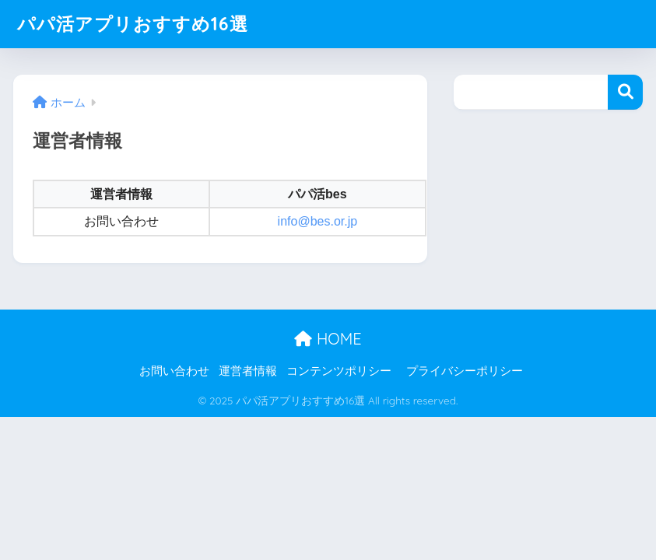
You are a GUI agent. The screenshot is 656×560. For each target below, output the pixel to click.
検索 (625, 92)
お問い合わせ (174, 371)
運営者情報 (248, 371)
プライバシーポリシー (464, 371)
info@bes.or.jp (318, 221)
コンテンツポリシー (338, 371)
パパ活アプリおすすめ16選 (132, 23)
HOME (327, 338)
